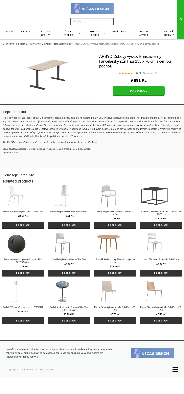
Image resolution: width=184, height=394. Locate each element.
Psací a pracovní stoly (62, 44)
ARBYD (16, 152)
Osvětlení (118, 31)
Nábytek (33, 44)
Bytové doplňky (169, 33)
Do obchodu (138, 91)
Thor (37, 136)
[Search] (180, 19)
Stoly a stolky (45, 33)
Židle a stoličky (69, 33)
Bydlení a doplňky (18, 44)
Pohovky (25, 31)
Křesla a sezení (95, 33)
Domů (9, 31)
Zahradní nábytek (142, 33)
